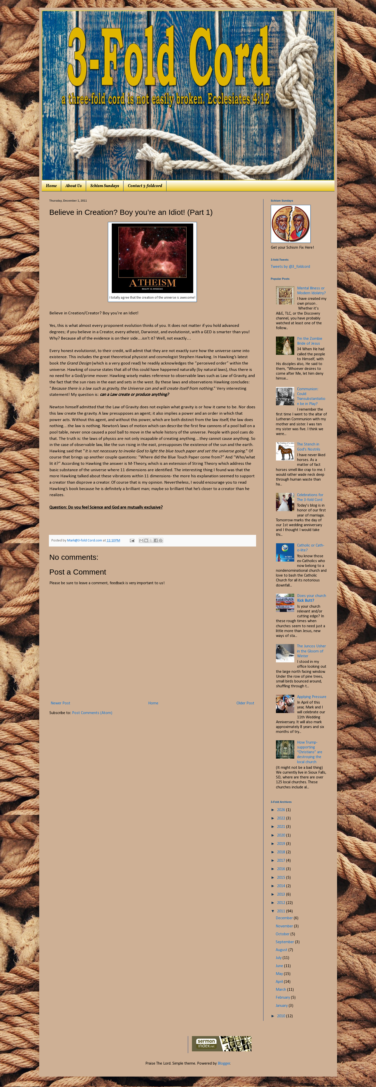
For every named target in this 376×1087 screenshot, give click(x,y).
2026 (281, 810)
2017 (281, 861)
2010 (281, 1016)
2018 (281, 852)
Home (51, 186)
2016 (281, 869)
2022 (281, 818)
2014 (281, 886)
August (282, 950)
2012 (281, 903)
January (282, 1006)
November (285, 926)
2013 (281, 895)
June (280, 966)
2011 (281, 911)
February (283, 998)
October (283, 934)
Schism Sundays (104, 186)
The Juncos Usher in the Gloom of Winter (311, 651)
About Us (73, 186)
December (285, 918)
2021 (281, 827)
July (279, 958)
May (280, 974)
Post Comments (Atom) (92, 713)
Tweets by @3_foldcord (290, 267)
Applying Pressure (311, 697)
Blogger (224, 1064)
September (285, 942)
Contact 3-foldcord (145, 186)
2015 (281, 878)
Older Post (245, 703)
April (280, 982)
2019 (281, 844)
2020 (281, 835)
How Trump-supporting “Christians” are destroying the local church (309, 752)
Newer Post (60, 703)
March (281, 990)
